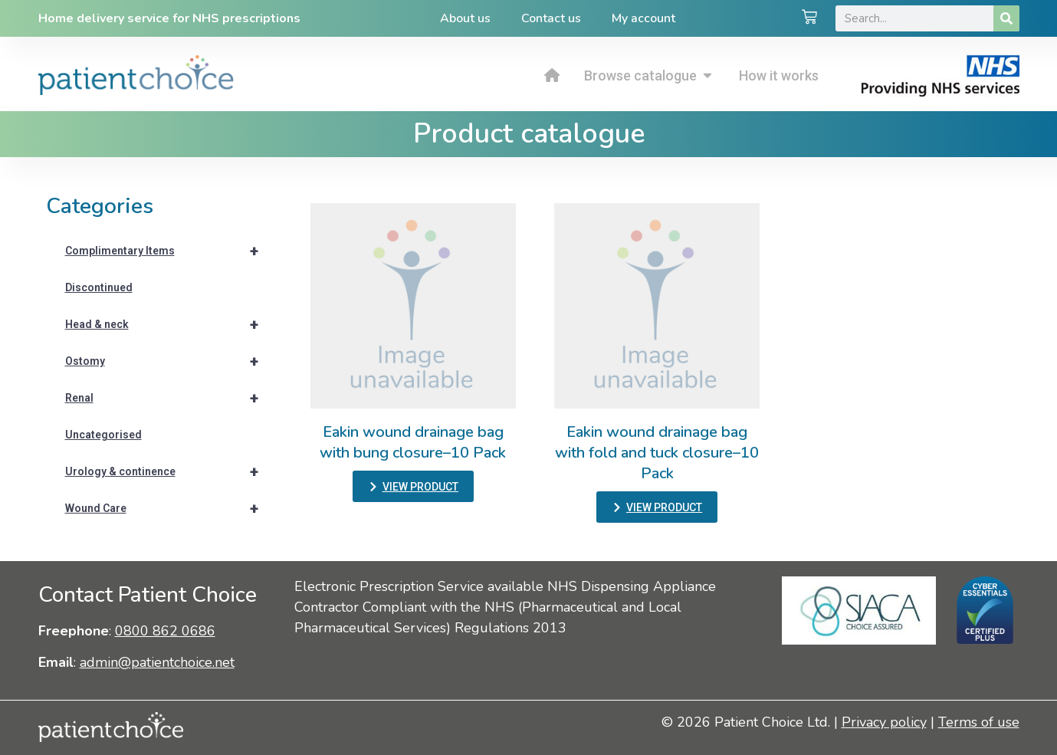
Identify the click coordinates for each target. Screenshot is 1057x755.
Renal (168, 397)
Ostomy (168, 361)
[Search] (1006, 18)
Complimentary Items (168, 250)
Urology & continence (168, 471)
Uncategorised (103, 434)
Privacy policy (884, 722)
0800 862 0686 (165, 631)
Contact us (551, 18)
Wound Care (168, 508)
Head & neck (168, 324)
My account (643, 18)
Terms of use (978, 722)
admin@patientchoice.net (157, 662)
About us (465, 18)
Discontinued (99, 287)
